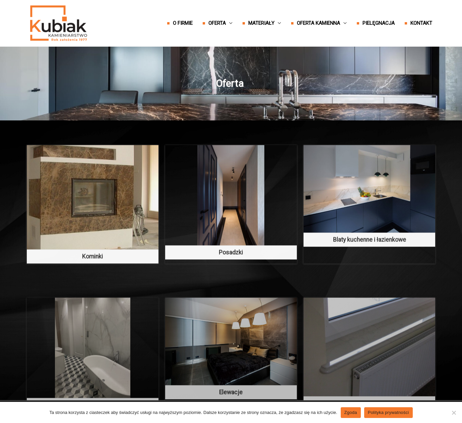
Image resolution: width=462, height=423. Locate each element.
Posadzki (231, 267)
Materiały (261, 23)
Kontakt (421, 23)
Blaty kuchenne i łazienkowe (369, 254)
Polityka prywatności (388, 412)
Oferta (217, 23)
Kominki (92, 271)
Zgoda (350, 412)
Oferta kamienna (318, 23)
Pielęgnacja (378, 23)
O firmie (183, 23)
